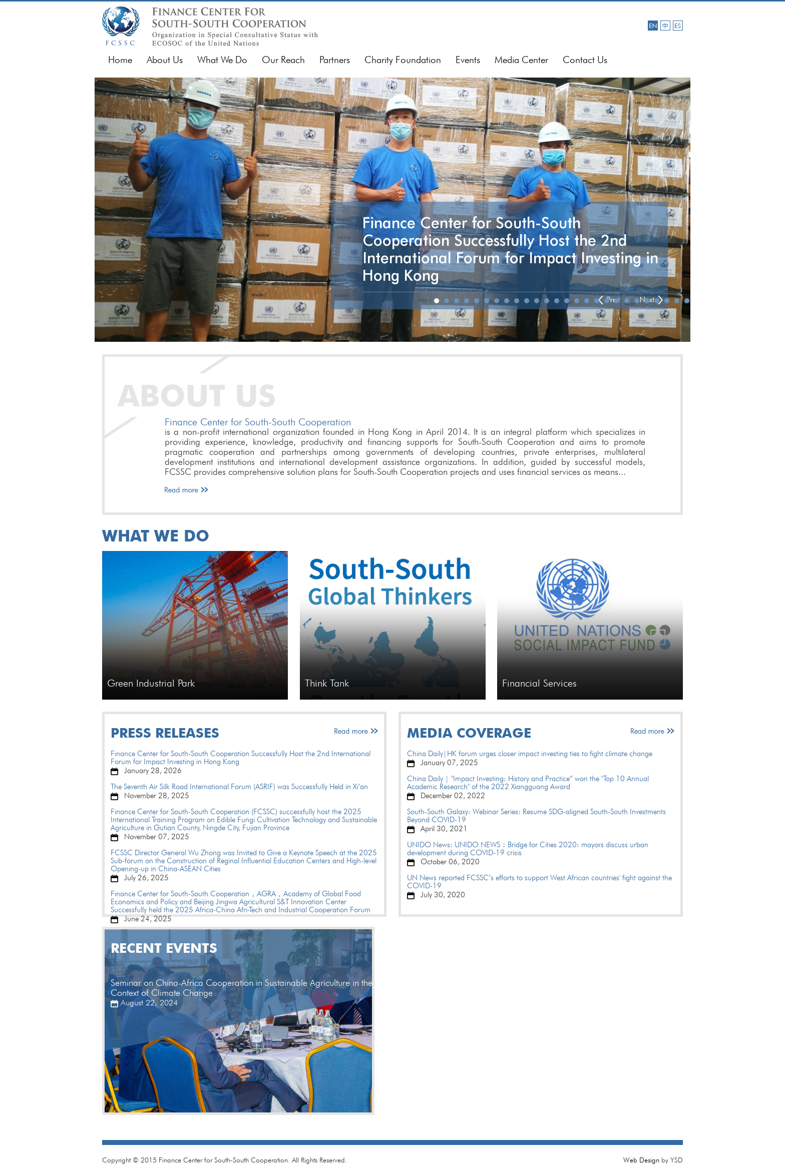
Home (120, 60)
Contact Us (585, 60)
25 (676, 300)
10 (526, 300)
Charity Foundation (402, 60)
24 (666, 300)
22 (646, 300)
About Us (165, 60)
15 (576, 300)
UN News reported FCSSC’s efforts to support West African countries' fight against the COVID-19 (539, 882)
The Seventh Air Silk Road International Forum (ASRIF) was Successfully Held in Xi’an (239, 787)
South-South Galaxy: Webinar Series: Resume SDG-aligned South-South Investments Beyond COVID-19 (536, 816)
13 (556, 300)
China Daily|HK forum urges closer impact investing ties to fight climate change (529, 754)
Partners (334, 60)
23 (656, 300)
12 (546, 300)
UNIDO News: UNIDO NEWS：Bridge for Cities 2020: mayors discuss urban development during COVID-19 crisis (527, 849)
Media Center (521, 60)
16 (586, 300)
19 (616, 300)
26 (686, 300)
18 (606, 300)
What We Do (222, 60)
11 (536, 300)
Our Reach (283, 60)
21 (636, 300)
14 (566, 300)
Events (468, 60)
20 (626, 300)
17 (596, 300)
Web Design (641, 1160)
